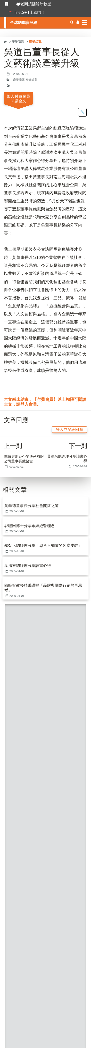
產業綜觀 (35, 42)
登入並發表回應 (69, 429)
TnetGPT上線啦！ (26, 12)
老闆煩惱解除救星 (33, 4)
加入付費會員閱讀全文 (18, 98)
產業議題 (18, 42)
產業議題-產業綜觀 (25, 79)
